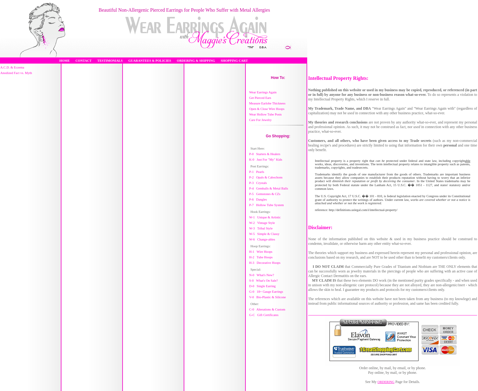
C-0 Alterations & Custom (267, 309)
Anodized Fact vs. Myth (16, 73)
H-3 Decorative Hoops (264, 262)
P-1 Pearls (256, 172)
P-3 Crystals (258, 183)
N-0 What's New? (261, 275)
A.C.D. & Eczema (12, 67)
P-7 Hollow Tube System (266, 205)
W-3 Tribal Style (260, 228)
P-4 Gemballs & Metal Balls (268, 188)
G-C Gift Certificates (263, 315)
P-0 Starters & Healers (264, 154)
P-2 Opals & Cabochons (266, 177)
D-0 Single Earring (262, 286)
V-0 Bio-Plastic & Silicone (267, 297)
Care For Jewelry (260, 120)
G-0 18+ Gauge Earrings (266, 291)
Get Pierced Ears (260, 98)
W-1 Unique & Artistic (265, 217)
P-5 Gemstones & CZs (264, 194)
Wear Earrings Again (262, 92)
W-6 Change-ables (262, 239)
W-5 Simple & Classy (264, 234)
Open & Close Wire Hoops (266, 109)
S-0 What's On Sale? (263, 280)
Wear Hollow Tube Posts (265, 114)
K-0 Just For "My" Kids (265, 159)
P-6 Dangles (258, 199)
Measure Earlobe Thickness (267, 103)
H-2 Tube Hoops (260, 257)
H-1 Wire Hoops (260, 251)
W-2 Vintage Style (262, 223)
